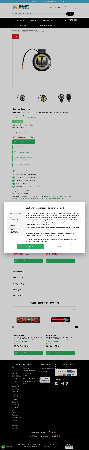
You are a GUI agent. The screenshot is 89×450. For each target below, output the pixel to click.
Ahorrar (58, 246)
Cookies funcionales (14, 218)
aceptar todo (30, 246)
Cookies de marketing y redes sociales (14, 231)
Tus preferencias (15, 213)
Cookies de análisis (13, 224)
